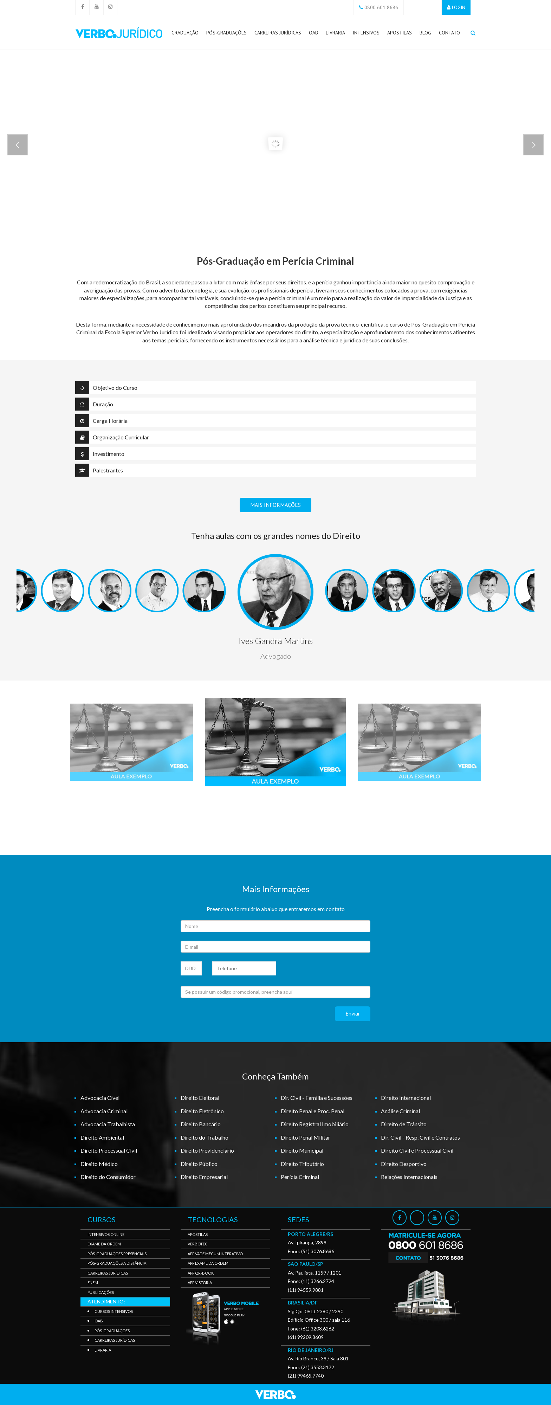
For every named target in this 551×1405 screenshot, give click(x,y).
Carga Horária (101, 420)
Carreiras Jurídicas (277, 34)
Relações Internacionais (409, 1176)
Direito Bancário (201, 1124)
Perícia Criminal (300, 1176)
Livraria (335, 33)
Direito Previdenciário (207, 1150)
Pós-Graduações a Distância (116, 1263)
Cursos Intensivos (114, 1311)
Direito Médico (99, 1163)
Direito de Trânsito (404, 1124)
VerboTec (198, 1244)
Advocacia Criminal (104, 1111)
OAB (313, 33)
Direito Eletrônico (202, 1111)
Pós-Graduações (226, 34)
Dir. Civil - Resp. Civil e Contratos (420, 1137)
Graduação (185, 33)
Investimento (99, 453)
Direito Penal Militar (305, 1137)
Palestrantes (99, 470)
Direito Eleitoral (200, 1097)
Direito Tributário (302, 1163)
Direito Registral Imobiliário (315, 1124)
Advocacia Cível (99, 1097)
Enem (92, 1282)
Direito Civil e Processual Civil (417, 1150)
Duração (94, 404)
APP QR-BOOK (201, 1273)
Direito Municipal (302, 1150)
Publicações (100, 1292)
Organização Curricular (112, 437)
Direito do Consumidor (108, 1176)
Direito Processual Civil (108, 1150)
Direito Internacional (406, 1097)
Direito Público (199, 1163)
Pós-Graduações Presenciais (117, 1253)
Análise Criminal (400, 1111)
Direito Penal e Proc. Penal (312, 1111)
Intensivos (366, 33)
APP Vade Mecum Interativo (215, 1253)
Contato (449, 33)
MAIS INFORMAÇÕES (275, 504)
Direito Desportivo (404, 1163)
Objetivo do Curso (106, 387)
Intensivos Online (105, 1234)
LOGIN (458, 7)
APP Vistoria (200, 1282)
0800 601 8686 (381, 7)
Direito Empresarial (204, 1176)
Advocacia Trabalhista (107, 1124)
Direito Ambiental (102, 1137)
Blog (425, 33)
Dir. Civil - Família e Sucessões (316, 1097)
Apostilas (399, 33)
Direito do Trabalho (204, 1137)
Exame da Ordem (104, 1244)
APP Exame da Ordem (208, 1263)
